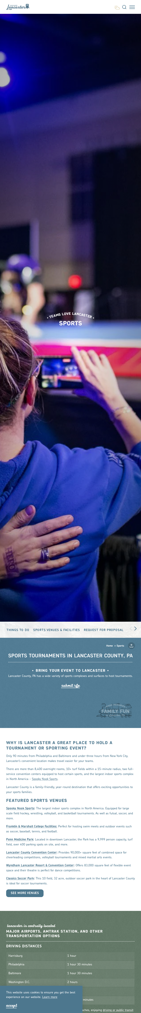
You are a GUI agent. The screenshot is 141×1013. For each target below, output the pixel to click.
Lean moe (49, 997)
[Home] (19, 7)
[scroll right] (135, 628)
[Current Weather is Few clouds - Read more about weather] (117, 6)
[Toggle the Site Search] (124, 7)
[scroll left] (131, 628)
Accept (11, 1005)
